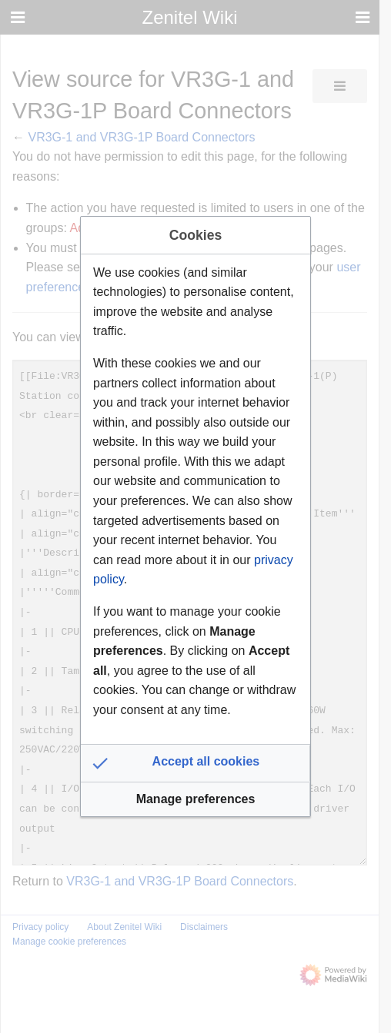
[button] (195, 763)
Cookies (195, 235)
